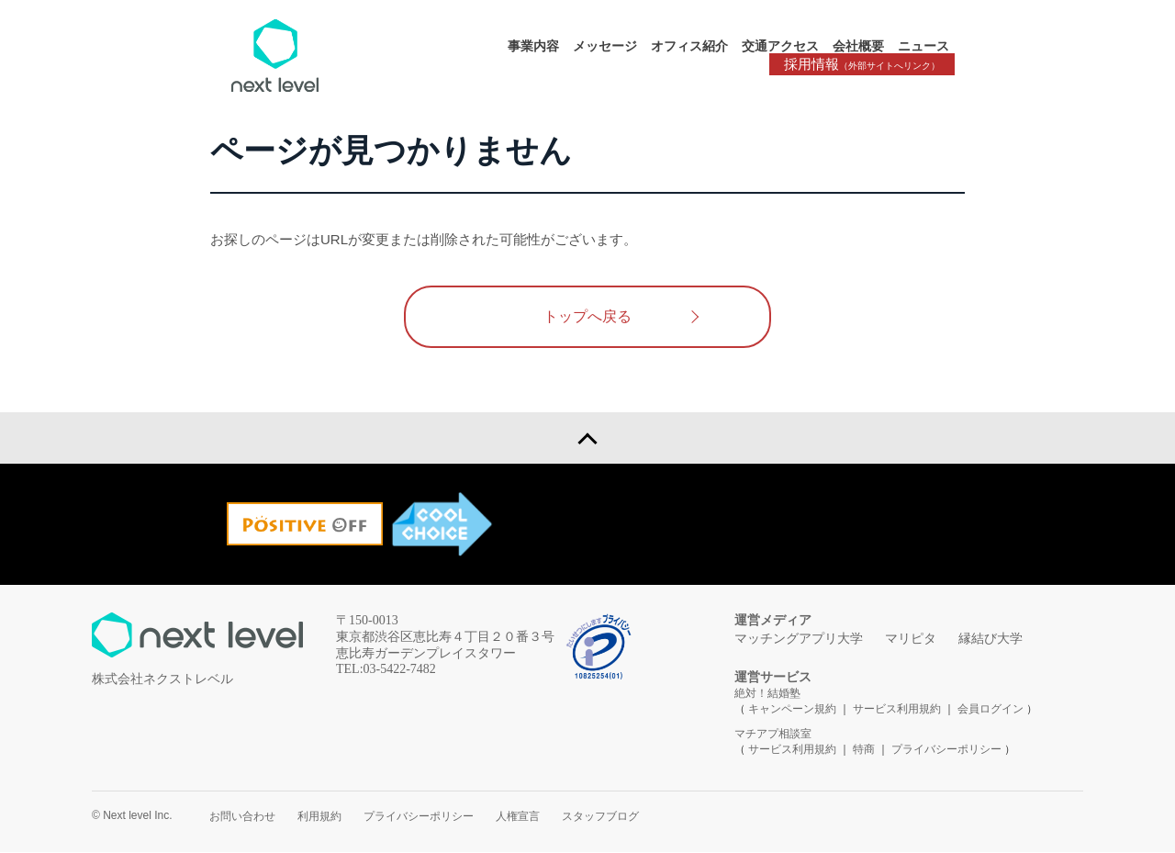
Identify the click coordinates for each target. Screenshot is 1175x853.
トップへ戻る (587, 316)
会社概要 (858, 46)
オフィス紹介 (689, 46)
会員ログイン (990, 709)
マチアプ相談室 (772, 734)
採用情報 (863, 65)
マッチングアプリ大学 (798, 639)
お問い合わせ (242, 817)
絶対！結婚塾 (767, 694)
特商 (864, 750)
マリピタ (910, 639)
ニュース (923, 46)
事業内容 (533, 46)
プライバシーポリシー (946, 750)
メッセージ (605, 46)
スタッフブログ (600, 817)
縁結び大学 (990, 639)
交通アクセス (780, 46)
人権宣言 (518, 817)
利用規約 (319, 817)
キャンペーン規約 (792, 709)
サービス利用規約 (898, 709)
